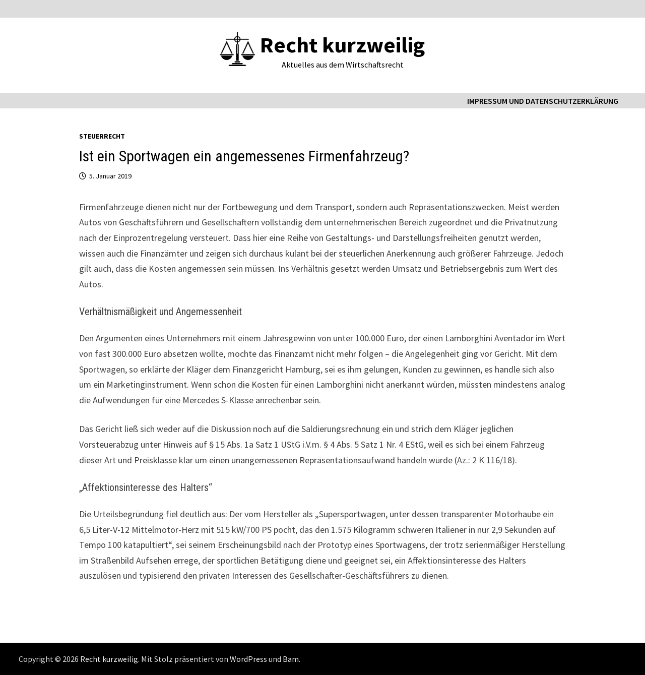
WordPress (248, 659)
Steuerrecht (102, 136)
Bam (291, 659)
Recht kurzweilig (342, 44)
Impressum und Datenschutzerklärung (542, 101)
